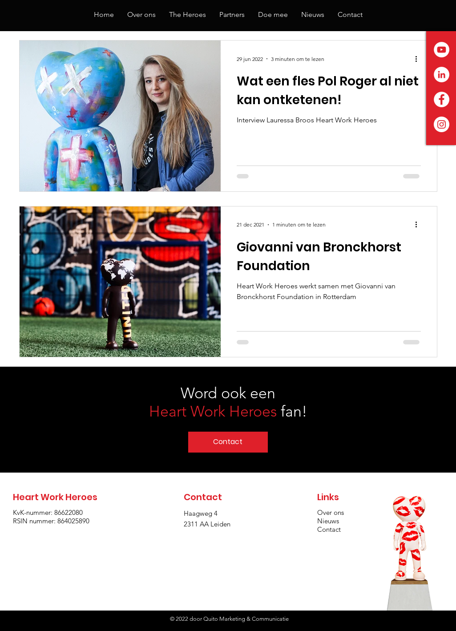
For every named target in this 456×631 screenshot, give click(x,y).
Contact (329, 529)
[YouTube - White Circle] (441, 49)
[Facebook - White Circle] (441, 99)
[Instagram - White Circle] (441, 124)
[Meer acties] (419, 58)
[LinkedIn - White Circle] (441, 74)
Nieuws (328, 521)
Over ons (330, 512)
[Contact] (228, 442)
